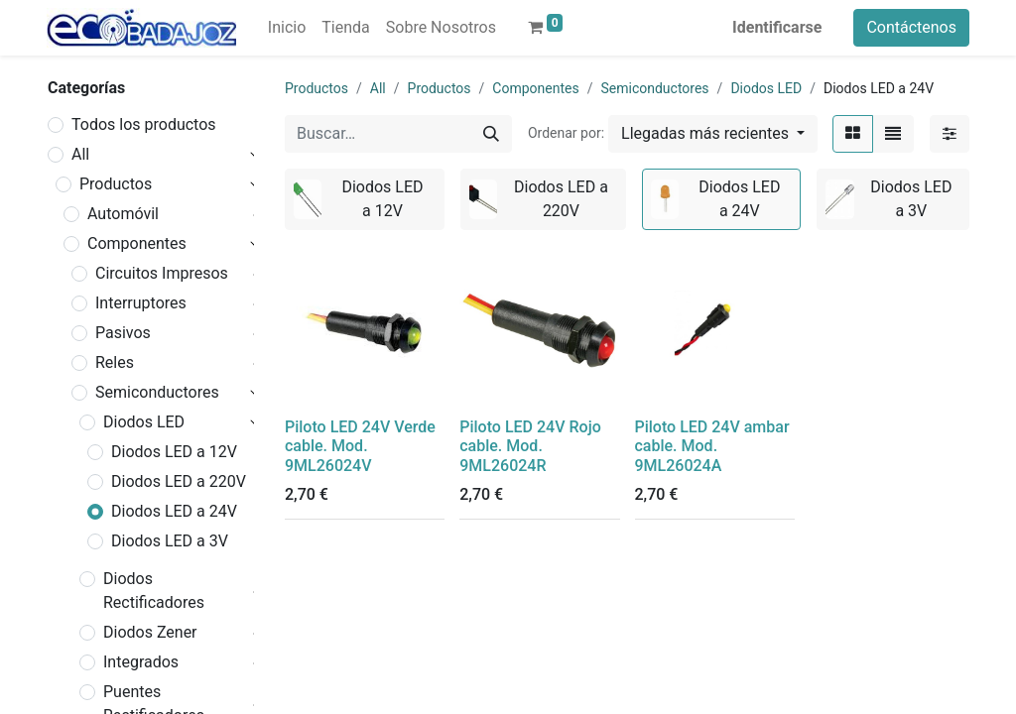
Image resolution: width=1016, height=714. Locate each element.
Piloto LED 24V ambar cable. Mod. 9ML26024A (712, 445)
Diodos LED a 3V (169, 541)
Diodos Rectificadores (153, 590)
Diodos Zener (150, 632)
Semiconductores (157, 392)
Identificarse (777, 27)
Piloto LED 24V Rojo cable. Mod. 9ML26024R (529, 445)
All (80, 154)
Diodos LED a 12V (174, 451)
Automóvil (123, 213)
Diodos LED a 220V (178, 481)
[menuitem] (287, 28)
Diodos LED (144, 422)
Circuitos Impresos (161, 273)
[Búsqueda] (491, 134)
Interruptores (141, 303)
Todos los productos (143, 124)
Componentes (137, 243)
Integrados (141, 662)
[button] (713, 134)
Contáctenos (911, 27)
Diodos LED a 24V (174, 511)
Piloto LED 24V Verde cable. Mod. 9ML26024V (360, 445)
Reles (114, 362)
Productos (115, 184)
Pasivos (123, 332)
